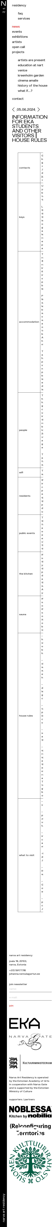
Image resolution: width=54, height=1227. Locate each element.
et (4, 8)
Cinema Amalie (28, 80)
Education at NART (30, 65)
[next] (37, 110)
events (17, 32)
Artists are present (31, 60)
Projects (18, 52)
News (16, 26)
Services (24, 18)
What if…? (25, 91)
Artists (17, 42)
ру (4, 11)
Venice (22, 70)
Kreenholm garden (31, 75)
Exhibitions (20, 37)
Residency (19, 5)
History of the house (32, 85)
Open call (18, 47)
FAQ (20, 13)
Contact (18, 99)
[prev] (14, 110)
